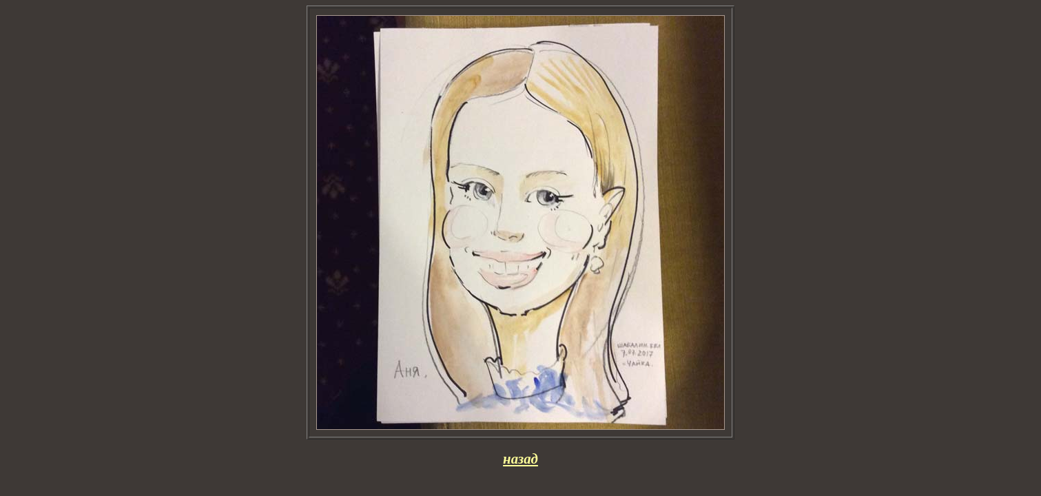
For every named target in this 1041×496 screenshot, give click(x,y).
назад (520, 458)
